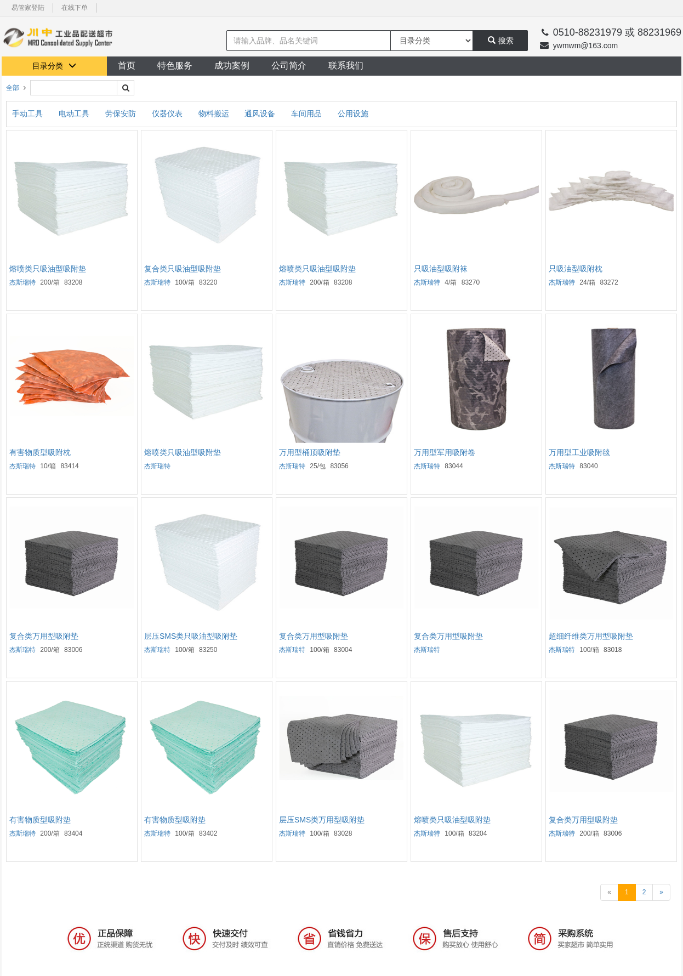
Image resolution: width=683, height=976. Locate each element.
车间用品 (307, 113)
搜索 (501, 40)
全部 (12, 88)
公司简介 (288, 65)
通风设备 (260, 113)
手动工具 (28, 113)
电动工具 (75, 113)
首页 (126, 65)
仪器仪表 (168, 113)
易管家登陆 (28, 8)
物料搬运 (214, 113)
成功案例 (231, 65)
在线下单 (74, 8)
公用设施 (353, 113)
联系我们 (345, 65)
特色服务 (174, 65)
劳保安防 (121, 113)
